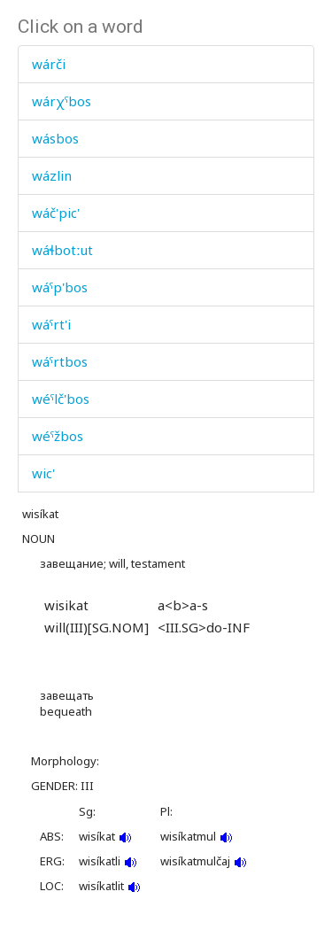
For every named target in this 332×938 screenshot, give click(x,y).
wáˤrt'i (51, 324)
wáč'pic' (56, 212)
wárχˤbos (61, 101)
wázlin (52, 175)
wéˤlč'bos (60, 398)
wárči (49, 64)
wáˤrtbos (60, 361)
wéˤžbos (57, 436)
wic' (43, 473)
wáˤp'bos (60, 287)
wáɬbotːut (62, 250)
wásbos (55, 138)
